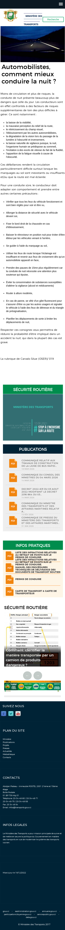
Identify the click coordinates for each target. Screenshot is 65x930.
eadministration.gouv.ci (25, 911)
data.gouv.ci (31, 917)
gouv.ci (6, 911)
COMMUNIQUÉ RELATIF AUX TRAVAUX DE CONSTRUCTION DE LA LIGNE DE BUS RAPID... (39, 463)
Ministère (7, 739)
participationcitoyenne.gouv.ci (17, 914)
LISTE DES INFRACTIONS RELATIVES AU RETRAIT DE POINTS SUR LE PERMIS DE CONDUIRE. (36, 555)
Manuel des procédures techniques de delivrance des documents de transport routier (37, 569)
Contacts (7, 757)
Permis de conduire (28, 579)
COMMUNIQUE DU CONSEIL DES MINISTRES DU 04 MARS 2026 (40, 476)
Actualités (7, 751)
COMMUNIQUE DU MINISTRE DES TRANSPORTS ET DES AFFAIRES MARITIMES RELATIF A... (40, 507)
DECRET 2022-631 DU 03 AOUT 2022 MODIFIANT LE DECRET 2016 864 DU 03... (40, 492)
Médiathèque (9, 754)
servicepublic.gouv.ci (46, 914)
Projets (6, 745)
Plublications (9, 742)
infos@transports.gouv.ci (20, 808)
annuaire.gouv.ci (49, 911)
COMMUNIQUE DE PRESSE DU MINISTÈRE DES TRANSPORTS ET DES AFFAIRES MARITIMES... (40, 520)
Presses (6, 748)
